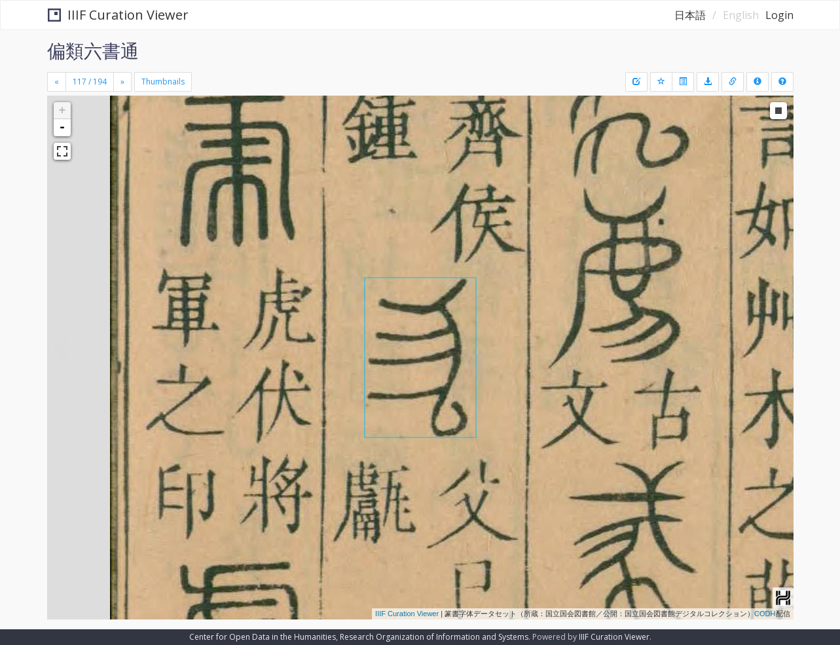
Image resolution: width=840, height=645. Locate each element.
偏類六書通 (93, 50)
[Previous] (56, 82)
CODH (764, 613)
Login (779, 15)
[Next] (122, 82)
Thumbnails (163, 81)
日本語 (690, 15)
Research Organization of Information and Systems (434, 636)
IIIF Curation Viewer (118, 15)
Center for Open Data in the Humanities (262, 636)
